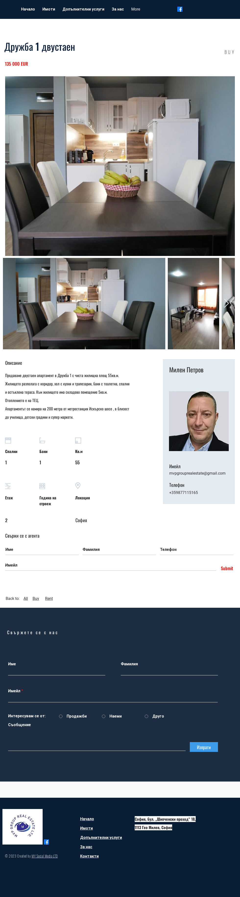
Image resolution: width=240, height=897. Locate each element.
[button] (49, 9)
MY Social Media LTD (45, 856)
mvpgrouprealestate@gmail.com (197, 473)
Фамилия (129, 664)
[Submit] (225, 568)
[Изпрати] (204, 747)
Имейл (14, 691)
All (26, 598)
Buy (36, 598)
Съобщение (19, 725)
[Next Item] (226, 303)
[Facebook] (179, 9)
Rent (49, 598)
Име (12, 664)
